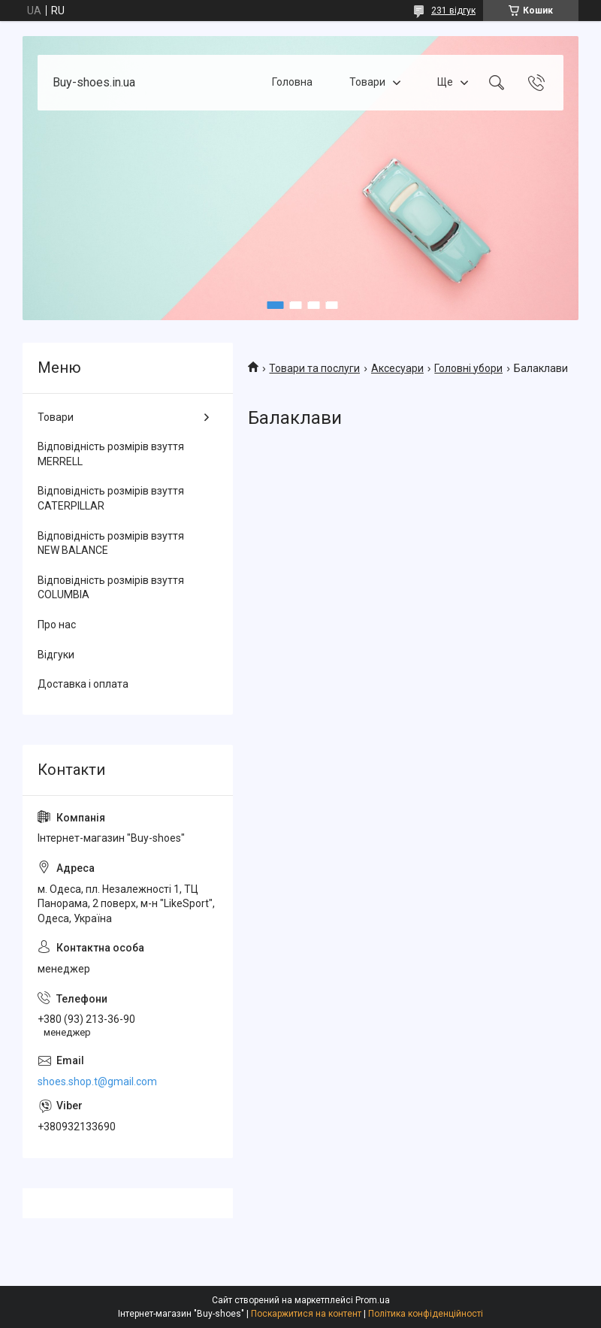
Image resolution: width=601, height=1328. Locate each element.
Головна (292, 82)
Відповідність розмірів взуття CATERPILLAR (111, 498)
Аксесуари (397, 368)
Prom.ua (372, 1300)
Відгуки (56, 655)
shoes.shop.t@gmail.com (97, 1081)
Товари (367, 82)
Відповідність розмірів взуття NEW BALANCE (111, 543)
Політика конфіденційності (425, 1313)
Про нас (57, 625)
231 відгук (453, 10)
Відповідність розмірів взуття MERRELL (111, 453)
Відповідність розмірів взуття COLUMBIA (111, 587)
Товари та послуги (314, 368)
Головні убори (468, 368)
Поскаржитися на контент (306, 1313)
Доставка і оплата (83, 684)
